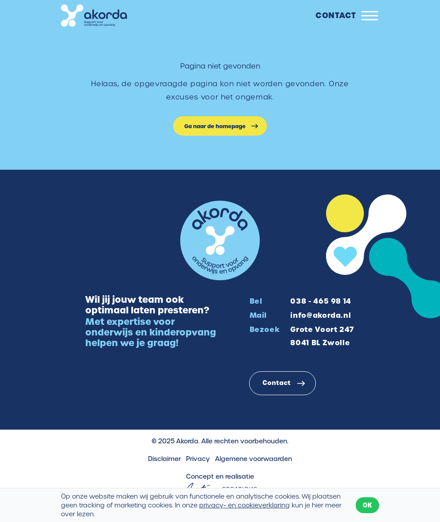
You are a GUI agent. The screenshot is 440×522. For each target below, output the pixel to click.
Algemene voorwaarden (253, 459)
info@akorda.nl (320, 315)
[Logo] (94, 15)
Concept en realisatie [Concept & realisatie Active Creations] (220, 483)
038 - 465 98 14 (320, 301)
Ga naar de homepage (215, 126)
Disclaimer (164, 459)
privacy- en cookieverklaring (244, 505)
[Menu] (369, 15)
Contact (335, 14)
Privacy (198, 459)
